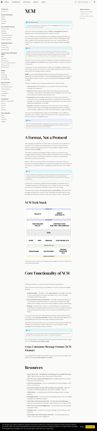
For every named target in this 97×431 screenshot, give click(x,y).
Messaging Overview (33, 396)
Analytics (35, 2)
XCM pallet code (31, 410)
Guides (43, 2)
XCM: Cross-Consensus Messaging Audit (38, 405)
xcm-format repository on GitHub (42, 357)
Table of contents (84, 9)
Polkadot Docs (56, 25)
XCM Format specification (34, 383)
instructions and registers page (40, 341)
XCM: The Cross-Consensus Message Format (39, 379)
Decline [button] (82, 426)
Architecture (26, 2)
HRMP (68, 78)
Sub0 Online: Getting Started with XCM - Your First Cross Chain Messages (47, 401)
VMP (28, 80)
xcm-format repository (48, 125)
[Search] (83, 2)
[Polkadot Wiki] (2, 2)
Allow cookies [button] (90, 426)
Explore (7, 2)
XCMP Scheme (31, 392)
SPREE (38, 149)
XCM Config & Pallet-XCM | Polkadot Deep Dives (40, 414)
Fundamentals (16, 2)
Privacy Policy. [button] (50, 428)
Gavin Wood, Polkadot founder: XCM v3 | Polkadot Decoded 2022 (45, 388)
